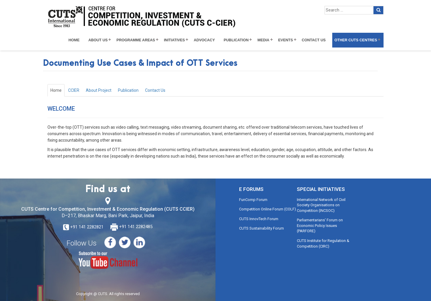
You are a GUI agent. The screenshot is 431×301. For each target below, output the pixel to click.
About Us (98, 40)
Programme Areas (135, 40)
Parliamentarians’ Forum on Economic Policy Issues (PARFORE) (320, 225)
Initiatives (174, 40)
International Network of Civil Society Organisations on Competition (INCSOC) (321, 205)
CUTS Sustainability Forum (261, 228)
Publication (236, 40)
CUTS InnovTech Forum (258, 219)
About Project (98, 90)
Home (74, 40)
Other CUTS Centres (356, 40)
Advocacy (204, 40)
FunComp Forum (253, 199)
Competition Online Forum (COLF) (267, 209)
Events (285, 40)
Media (263, 40)
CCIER (73, 90)
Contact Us (314, 40)
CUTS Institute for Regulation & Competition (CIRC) (323, 243)
